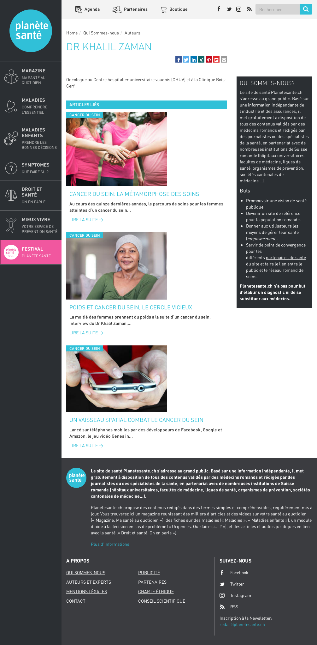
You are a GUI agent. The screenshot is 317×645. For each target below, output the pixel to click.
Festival (40, 252)
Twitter (232, 584)
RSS (229, 607)
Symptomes (40, 168)
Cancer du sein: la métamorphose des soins (134, 193)
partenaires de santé (286, 257)
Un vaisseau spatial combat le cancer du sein (136, 419)
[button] (178, 59)
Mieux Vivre (40, 225)
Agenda (92, 9)
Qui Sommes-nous (101, 32)
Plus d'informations (110, 544)
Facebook (234, 572)
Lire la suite (86, 219)
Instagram (235, 595)
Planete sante (30, 30)
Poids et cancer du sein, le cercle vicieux (130, 307)
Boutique (178, 9)
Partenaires (135, 9)
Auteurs (132, 32)
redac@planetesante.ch (242, 624)
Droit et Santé (40, 195)
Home (72, 32)
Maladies (40, 106)
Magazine (40, 76)
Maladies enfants (40, 138)
